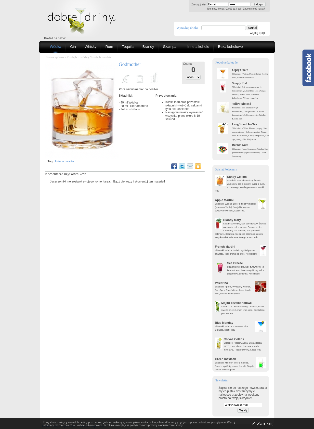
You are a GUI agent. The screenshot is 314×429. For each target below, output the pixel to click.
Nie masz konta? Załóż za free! (224, 8)
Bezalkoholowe (230, 46)
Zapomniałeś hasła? (254, 8)
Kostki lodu (133, 109)
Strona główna (55, 57)
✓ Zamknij (263, 423)
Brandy (148, 46)
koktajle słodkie (101, 57)
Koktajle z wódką (78, 57)
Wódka (55, 46)
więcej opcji (257, 33)
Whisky (90, 46)
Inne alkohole (198, 46)
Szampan (170, 46)
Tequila (128, 46)
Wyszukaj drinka (187, 27)
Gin (73, 46)
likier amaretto (64, 161)
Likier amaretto (138, 106)
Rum (109, 46)
